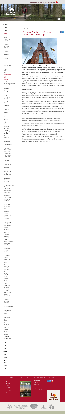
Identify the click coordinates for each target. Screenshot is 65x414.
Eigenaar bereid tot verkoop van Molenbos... (7, 325)
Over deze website (10, 389)
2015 (5, 366)
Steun (41, 19)
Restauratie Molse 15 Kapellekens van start (7, 110)
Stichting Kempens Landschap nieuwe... (7, 332)
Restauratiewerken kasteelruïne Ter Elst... (8, 243)
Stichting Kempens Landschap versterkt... (7, 300)
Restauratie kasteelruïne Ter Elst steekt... (7, 249)
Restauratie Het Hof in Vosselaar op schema (7, 211)
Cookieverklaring (9, 392)
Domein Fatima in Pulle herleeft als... (7, 204)
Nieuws (16, 19)
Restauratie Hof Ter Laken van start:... (7, 65)
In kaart (22, 19)
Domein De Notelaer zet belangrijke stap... (7, 59)
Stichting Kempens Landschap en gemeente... (7, 52)
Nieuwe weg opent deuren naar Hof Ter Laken (7, 237)
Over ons (9, 19)
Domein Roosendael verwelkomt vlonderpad (7, 267)
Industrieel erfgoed (38, 389)
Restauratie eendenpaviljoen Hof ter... (8, 261)
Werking (8, 383)
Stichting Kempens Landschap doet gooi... (7, 230)
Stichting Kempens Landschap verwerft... (7, 45)
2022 (5, 345)
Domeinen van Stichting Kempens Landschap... (7, 218)
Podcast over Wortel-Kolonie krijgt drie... (8, 149)
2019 (5, 354)
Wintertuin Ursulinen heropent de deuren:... (7, 131)
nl (55, 5)
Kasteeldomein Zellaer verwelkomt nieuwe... (8, 96)
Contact (54, 19)
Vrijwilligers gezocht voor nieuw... (7, 319)
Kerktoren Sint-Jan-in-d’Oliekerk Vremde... (8, 77)
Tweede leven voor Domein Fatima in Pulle (7, 155)
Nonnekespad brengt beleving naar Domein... (7, 174)
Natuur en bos (37, 380)
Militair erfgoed (37, 386)
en (57, 5)
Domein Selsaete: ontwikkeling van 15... (7, 274)
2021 (5, 348)
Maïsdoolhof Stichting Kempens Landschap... (7, 180)
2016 (5, 363)
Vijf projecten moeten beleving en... (7, 294)
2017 (5, 360)
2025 (5, 30)
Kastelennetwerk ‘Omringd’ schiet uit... (8, 160)
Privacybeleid (9, 391)
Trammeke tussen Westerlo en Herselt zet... (7, 38)
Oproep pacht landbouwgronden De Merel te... (8, 306)
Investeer (48, 19)
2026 (5, 28)
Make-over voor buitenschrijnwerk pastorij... (8, 117)
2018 (5, 357)
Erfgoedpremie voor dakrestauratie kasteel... (8, 167)
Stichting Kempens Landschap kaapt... (7, 281)
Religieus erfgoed (37, 388)
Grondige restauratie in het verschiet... (7, 137)
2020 (5, 351)
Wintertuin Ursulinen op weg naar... (7, 255)
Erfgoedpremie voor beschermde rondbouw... (8, 124)
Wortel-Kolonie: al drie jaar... (8, 71)
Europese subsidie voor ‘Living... (7, 338)
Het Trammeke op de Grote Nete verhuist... (8, 224)
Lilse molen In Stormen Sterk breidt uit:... (7, 199)
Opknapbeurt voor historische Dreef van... (7, 103)
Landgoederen (37, 384)
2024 (5, 33)
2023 (5, 343)
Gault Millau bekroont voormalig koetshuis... (7, 288)
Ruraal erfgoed (37, 382)
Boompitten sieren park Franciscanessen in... (8, 143)
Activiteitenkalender (32, 19)
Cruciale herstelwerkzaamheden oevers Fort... (10, 83)
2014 (5, 369)
